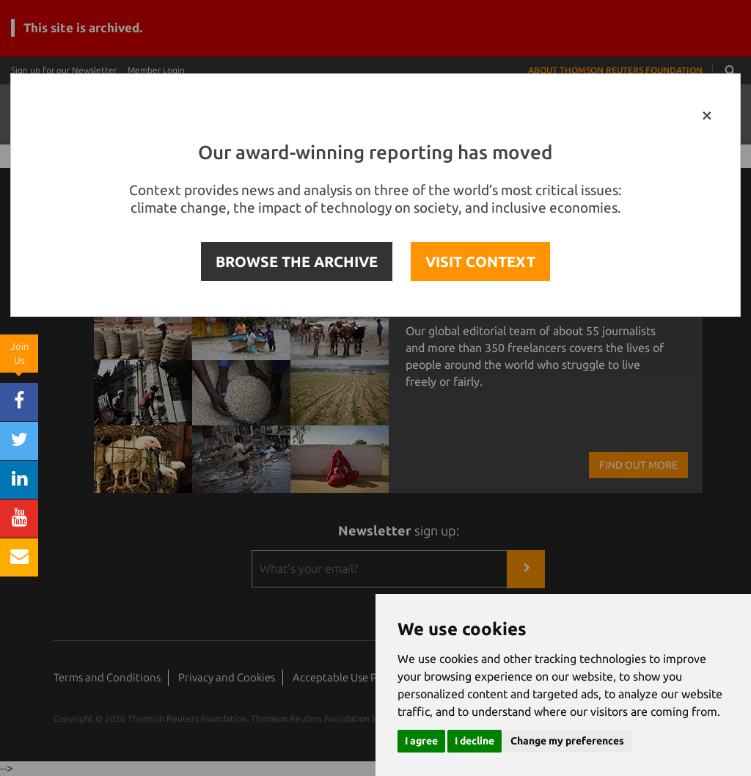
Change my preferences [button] (567, 741)
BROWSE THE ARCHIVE (297, 261)
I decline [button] (474, 741)
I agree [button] (421, 741)
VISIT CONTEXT (480, 261)
